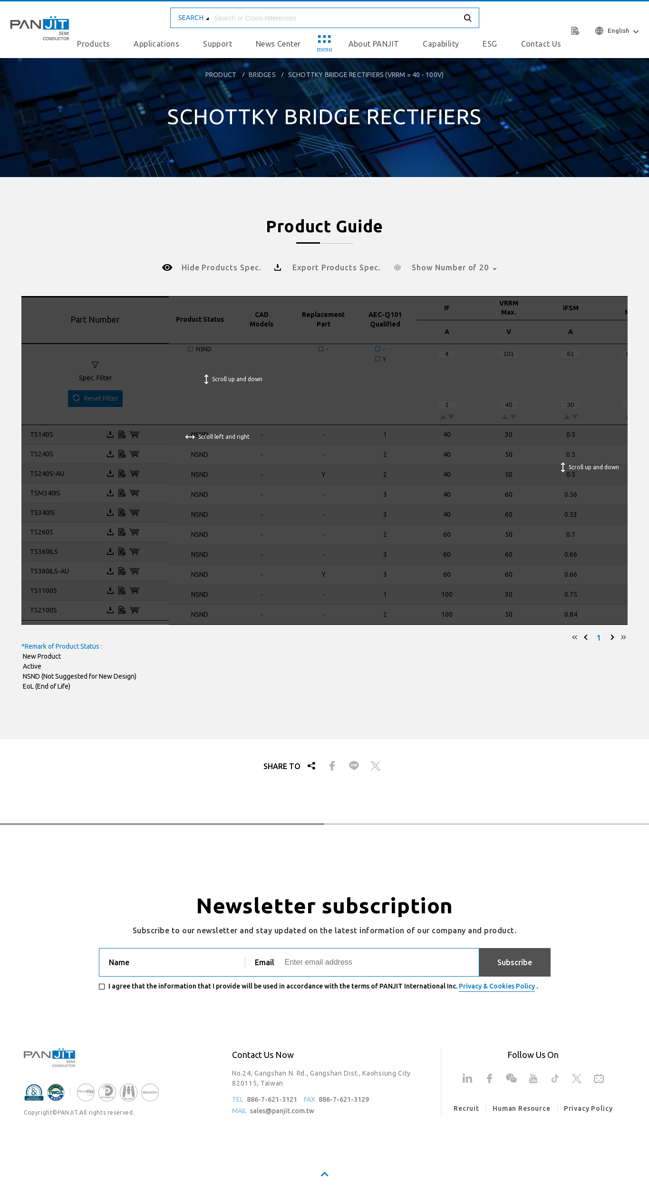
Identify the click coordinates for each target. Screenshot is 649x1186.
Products (93, 44)
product (220, 75)
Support (217, 44)
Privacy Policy (588, 1108)
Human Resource (522, 1108)
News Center (278, 44)
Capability (441, 44)
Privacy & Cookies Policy (497, 986)
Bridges (262, 75)
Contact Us (541, 44)
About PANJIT (374, 44)
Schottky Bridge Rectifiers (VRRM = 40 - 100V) (366, 75)
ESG (490, 44)
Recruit (466, 1108)
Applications (156, 44)
